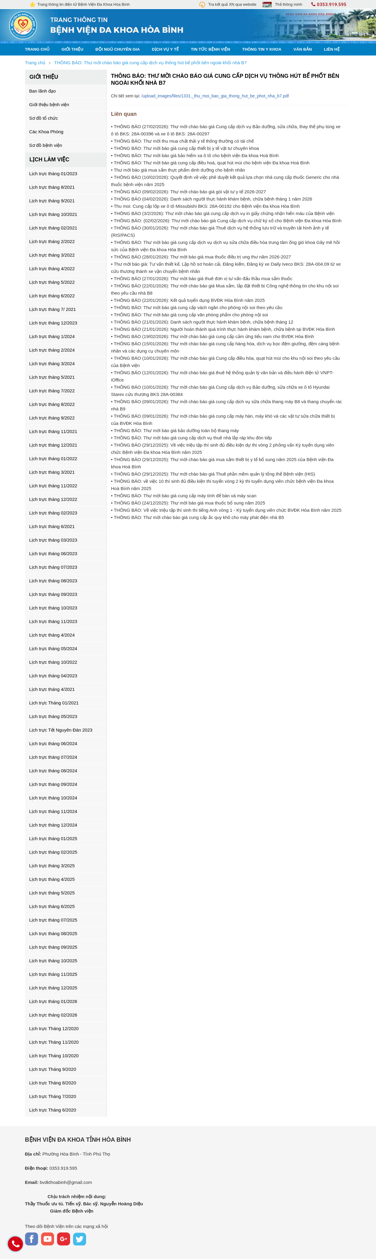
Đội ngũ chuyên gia (117, 49)
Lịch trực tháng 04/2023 (53, 675)
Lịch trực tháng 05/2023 (53, 716)
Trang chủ (37, 49)
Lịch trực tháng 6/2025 (52, 906)
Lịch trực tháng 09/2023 (53, 594)
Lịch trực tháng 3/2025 (52, 865)
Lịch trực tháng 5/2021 (52, 377)
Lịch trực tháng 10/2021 (53, 214)
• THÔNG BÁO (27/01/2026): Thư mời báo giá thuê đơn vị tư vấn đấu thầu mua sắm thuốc (201, 278)
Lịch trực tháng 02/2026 (53, 1014)
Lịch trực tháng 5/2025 (52, 892)
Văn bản (303, 49)
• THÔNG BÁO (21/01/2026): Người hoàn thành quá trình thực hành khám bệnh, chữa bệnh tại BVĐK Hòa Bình (223, 329)
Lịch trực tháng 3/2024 (52, 363)
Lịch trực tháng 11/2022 (53, 485)
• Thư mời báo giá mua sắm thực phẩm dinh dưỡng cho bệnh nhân (178, 169)
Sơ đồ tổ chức (43, 118)
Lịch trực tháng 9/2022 (52, 417)
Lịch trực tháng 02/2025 (53, 852)
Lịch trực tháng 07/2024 (53, 757)
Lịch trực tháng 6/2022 (52, 295)
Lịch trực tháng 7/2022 (52, 390)
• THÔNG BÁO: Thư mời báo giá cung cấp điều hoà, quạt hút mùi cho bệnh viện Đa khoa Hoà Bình (210, 162)
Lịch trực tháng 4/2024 (52, 634)
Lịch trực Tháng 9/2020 (52, 1069)
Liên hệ (332, 49)
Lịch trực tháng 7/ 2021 (52, 309)
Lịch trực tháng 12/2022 (53, 499)
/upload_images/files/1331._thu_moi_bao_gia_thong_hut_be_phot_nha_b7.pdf (215, 95)
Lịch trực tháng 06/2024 (53, 743)
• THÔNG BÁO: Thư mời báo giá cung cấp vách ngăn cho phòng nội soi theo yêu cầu (196, 307)
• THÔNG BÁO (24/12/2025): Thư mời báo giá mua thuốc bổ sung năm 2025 (188, 502)
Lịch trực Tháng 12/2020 (54, 1028)
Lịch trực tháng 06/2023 (53, 553)
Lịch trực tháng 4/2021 (52, 689)
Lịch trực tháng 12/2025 (53, 987)
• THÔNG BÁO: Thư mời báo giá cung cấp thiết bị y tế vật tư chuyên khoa (185, 148)
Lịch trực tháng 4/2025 (52, 879)
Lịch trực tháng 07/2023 (53, 567)
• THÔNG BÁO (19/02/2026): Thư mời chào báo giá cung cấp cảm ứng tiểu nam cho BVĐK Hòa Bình (212, 336)
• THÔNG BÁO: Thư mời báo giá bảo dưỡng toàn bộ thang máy (175, 430)
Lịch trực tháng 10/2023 (53, 607)
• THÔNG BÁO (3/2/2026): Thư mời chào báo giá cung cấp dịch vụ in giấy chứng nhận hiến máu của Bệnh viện (223, 213)
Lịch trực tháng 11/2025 (53, 974)
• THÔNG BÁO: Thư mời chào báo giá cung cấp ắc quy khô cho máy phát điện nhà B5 (197, 517)
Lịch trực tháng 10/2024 (53, 797)
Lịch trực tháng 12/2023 (53, 322)
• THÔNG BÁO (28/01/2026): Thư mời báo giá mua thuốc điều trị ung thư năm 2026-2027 (201, 256)
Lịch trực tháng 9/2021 (52, 200)
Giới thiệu (72, 49)
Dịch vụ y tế (165, 49)
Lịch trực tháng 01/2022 (53, 458)
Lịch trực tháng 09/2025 (53, 947)
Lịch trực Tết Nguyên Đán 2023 (60, 729)
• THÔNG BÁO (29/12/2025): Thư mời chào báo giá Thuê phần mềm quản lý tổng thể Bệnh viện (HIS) (213, 473)
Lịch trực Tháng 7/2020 (52, 1096)
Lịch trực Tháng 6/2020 (52, 1109)
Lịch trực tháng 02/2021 (53, 227)
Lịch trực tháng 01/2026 (53, 1001)
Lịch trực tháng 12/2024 (53, 824)
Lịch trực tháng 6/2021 (52, 526)
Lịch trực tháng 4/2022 (52, 268)
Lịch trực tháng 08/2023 (53, 580)
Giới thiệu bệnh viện (49, 104)
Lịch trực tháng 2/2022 (52, 241)
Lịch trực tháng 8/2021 (52, 187)
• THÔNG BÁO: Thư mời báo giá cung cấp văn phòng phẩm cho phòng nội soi (189, 314)
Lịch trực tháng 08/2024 (53, 770)
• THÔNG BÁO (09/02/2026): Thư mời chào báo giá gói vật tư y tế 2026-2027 (188, 191)
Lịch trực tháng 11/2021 (53, 431)
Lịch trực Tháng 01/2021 (54, 702)
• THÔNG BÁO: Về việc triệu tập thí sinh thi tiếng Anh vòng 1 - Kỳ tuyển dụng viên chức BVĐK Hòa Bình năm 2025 (226, 510)
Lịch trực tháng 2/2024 (52, 350)
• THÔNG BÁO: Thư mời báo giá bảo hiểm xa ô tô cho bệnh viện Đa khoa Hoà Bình (195, 155)
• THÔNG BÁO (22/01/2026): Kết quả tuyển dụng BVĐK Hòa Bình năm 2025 (188, 300)
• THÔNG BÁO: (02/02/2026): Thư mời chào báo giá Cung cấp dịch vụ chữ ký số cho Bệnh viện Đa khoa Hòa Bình (226, 220)
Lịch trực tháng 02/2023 (53, 512)
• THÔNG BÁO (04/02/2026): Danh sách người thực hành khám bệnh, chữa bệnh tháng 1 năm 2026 (211, 198)
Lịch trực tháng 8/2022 (52, 404)
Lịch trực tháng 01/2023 (53, 173)
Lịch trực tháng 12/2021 (53, 445)
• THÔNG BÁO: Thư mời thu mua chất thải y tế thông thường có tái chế (182, 141)
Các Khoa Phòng (46, 131)
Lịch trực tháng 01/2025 (53, 838)
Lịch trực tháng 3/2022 (52, 255)
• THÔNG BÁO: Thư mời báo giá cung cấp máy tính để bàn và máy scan (184, 495)
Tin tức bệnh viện (210, 49)
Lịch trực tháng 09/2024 (53, 784)
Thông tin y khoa (261, 49)
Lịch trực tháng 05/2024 (53, 648)
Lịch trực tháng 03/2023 (53, 540)
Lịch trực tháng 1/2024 (52, 336)
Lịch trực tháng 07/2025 (53, 919)
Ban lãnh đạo (42, 90)
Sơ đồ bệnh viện (45, 145)
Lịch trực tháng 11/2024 (53, 811)
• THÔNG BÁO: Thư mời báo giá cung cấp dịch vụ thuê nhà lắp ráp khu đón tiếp (191, 437)
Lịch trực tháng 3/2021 (52, 472)
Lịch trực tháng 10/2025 (53, 960)
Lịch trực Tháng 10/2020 (54, 1055)
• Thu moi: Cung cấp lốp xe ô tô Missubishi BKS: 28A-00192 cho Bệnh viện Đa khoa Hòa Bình (205, 206)
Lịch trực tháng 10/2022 (53, 662)
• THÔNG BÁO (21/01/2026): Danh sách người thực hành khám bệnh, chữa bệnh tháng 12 (202, 321)
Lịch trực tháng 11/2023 (53, 621)
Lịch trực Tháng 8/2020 (52, 1082)
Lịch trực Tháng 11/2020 (54, 1042)
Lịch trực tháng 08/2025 (53, 933)
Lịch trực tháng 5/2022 (52, 282)
